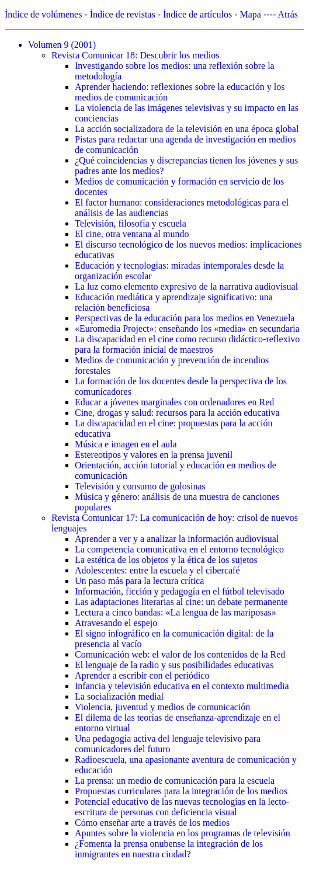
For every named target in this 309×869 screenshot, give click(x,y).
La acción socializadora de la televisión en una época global (186, 129)
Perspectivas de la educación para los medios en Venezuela (184, 318)
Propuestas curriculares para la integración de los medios (181, 791)
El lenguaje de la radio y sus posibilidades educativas (174, 665)
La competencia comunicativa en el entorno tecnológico (179, 549)
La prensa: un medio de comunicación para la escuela (175, 780)
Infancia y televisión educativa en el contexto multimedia (182, 686)
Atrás (287, 14)
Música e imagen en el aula (126, 444)
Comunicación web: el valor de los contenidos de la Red (180, 654)
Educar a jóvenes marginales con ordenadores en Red (174, 402)
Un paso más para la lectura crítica (139, 581)
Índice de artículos (197, 14)
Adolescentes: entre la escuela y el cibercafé (157, 570)
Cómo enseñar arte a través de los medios (152, 823)
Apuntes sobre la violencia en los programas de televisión (182, 833)
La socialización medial (119, 696)
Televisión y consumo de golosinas (140, 486)
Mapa (250, 14)
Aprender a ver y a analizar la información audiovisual (177, 539)
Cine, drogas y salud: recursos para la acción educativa (177, 413)
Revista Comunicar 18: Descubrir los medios (135, 55)
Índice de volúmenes (43, 14)
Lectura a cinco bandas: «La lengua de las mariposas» (175, 612)
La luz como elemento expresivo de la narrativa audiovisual (186, 286)
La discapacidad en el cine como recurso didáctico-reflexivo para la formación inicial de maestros (187, 344)
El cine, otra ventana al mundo (132, 234)
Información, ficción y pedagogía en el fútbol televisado (179, 591)
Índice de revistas (122, 14)
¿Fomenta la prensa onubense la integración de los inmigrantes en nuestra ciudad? (169, 849)
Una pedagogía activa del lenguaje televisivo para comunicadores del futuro (168, 744)
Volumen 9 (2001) (62, 45)
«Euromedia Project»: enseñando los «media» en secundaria (187, 328)
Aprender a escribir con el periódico (142, 675)
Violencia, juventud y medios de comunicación (162, 707)
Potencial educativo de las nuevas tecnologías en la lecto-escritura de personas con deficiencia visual (182, 807)
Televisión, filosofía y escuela (130, 223)
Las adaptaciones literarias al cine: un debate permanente (181, 602)
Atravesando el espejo (116, 623)
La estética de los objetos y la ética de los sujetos (166, 560)
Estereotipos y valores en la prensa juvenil (153, 455)
